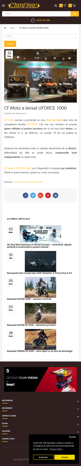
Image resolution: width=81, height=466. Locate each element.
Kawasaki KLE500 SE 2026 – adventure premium (31, 325)
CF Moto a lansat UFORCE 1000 (34, 27)
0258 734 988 (43, 20)
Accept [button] (64, 457)
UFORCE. (32, 124)
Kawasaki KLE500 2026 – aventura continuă (29, 299)
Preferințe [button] (43, 457)
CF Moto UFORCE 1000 (17, 168)
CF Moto (9, 120)
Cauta (10, 44)
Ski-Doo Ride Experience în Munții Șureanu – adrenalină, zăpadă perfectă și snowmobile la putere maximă (39, 246)
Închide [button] (72, 437)
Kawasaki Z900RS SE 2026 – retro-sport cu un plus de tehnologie (39, 351)
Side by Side (54, 120)
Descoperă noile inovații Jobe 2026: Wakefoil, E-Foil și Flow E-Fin (39, 273)
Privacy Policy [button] (56, 449)
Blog (13, 27)
